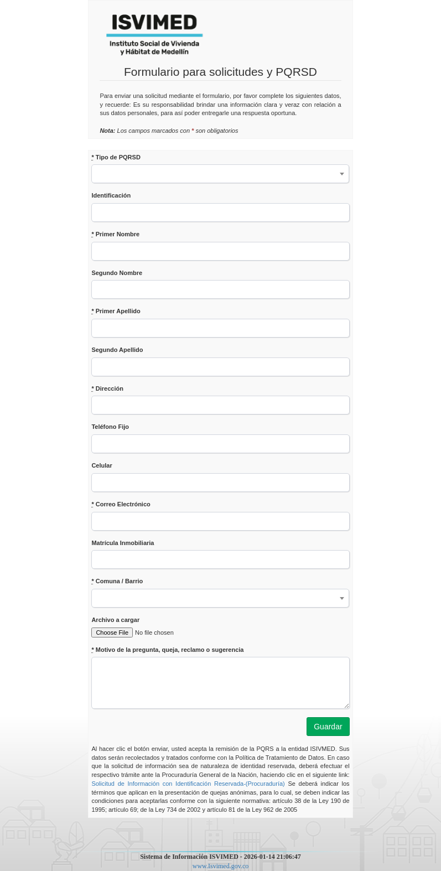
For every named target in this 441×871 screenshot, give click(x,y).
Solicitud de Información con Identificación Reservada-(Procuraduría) (187, 783)
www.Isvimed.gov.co (220, 866)
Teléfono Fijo (110, 426)
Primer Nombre (115, 234)
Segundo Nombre (116, 272)
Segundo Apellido (117, 349)
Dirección (107, 388)
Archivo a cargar (115, 619)
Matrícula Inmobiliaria (122, 543)
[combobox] (220, 173)
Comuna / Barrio (117, 581)
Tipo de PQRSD (115, 157)
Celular (101, 465)
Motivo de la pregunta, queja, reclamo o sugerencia (167, 649)
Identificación (111, 195)
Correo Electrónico (120, 504)
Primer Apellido (115, 311)
